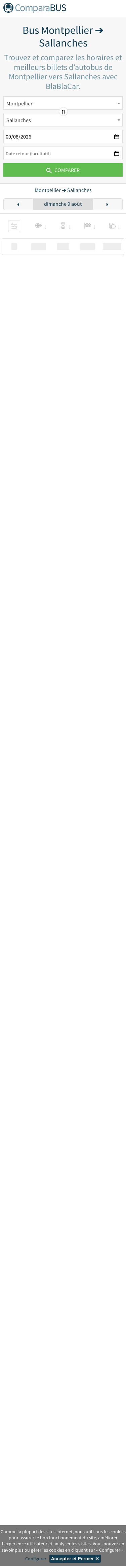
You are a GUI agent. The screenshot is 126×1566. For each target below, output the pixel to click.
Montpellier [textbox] (19, 103)
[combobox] (63, 103)
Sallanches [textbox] (18, 120)
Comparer (63, 170)
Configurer (35, 1559)
